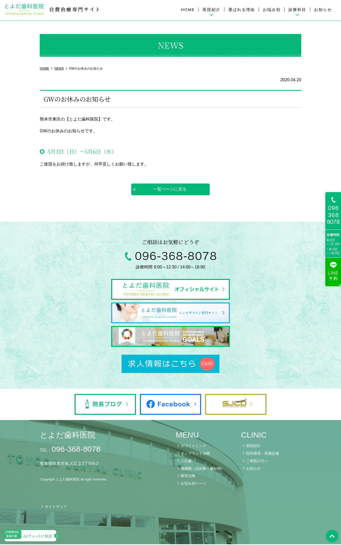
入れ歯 (186, 461)
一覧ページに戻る (169, 189)
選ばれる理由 (241, 9)
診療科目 (297, 9)
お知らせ (323, 9)
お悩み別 (272, 9)
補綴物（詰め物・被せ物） (203, 469)
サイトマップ (56, 507)
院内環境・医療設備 (262, 454)
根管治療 (188, 476)
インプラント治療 (195, 454)
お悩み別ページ (193, 484)
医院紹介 (211, 9)
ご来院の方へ (257, 461)
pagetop (331, 535)
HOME (188, 9)
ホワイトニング (193, 446)
